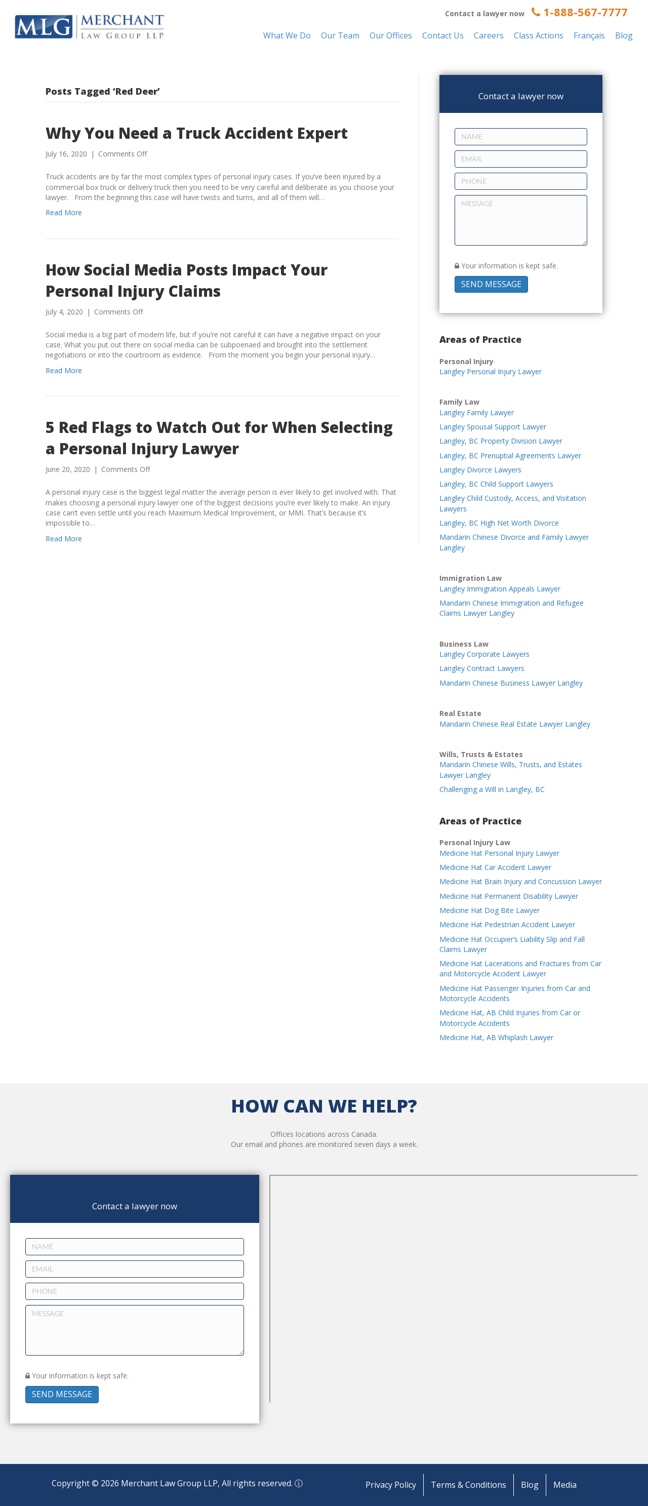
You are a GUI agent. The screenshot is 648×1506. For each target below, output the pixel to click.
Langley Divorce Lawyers (480, 469)
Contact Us (443, 35)
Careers (489, 35)
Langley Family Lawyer (476, 412)
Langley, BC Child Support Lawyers (496, 484)
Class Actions (538, 35)
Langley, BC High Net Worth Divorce (499, 523)
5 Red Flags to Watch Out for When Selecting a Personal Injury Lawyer (219, 438)
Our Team (340, 35)
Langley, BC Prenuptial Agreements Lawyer (510, 455)
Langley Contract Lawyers (481, 668)
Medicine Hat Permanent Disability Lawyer (508, 896)
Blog (624, 35)
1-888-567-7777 (580, 11)
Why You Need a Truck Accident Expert (197, 133)
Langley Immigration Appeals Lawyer (499, 588)
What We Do (287, 35)
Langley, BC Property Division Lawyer (500, 441)
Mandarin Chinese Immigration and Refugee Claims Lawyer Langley (511, 608)
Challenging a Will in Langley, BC (492, 789)
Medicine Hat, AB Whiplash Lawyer (496, 1037)
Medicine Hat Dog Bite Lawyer (489, 910)
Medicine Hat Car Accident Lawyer (495, 867)
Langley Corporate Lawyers (484, 654)
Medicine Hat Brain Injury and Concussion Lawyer (520, 881)
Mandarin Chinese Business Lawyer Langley (511, 683)
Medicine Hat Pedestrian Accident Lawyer (507, 924)
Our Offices (391, 35)
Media (565, 1484)
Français (589, 35)
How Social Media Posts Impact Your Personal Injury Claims (187, 280)
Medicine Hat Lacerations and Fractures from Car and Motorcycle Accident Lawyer (520, 968)
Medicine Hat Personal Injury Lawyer (499, 853)
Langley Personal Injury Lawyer (490, 371)
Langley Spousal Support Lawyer (492, 426)
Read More (64, 212)
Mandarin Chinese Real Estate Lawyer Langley (514, 724)
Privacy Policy (391, 1484)
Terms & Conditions (468, 1484)
